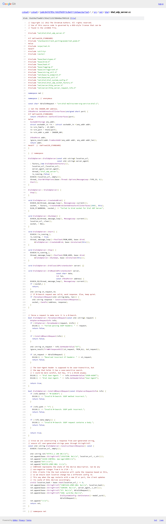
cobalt (25, 12)
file (73, 18)
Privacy (22, 520)
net (101, 12)
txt (155, 520)
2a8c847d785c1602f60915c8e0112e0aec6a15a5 (64, 12)
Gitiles (15, 520)
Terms (28, 520)
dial (107, 12)
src (95, 12)
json (162, 520)
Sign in (161, 4)
